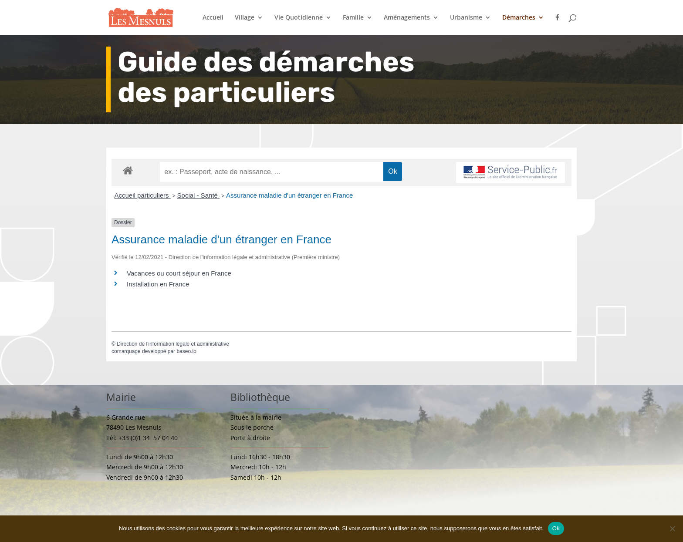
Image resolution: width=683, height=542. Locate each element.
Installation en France (158, 284)
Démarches (518, 17)
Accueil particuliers (143, 195)
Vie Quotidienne (298, 17)
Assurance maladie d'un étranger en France (289, 195)
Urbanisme (466, 17)
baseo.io (186, 351)
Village (244, 17)
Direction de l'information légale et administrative (173, 344)
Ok (556, 528)
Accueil (213, 17)
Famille (353, 17)
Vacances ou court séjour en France (179, 273)
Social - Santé (198, 195)
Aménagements (407, 17)
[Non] (672, 528)
